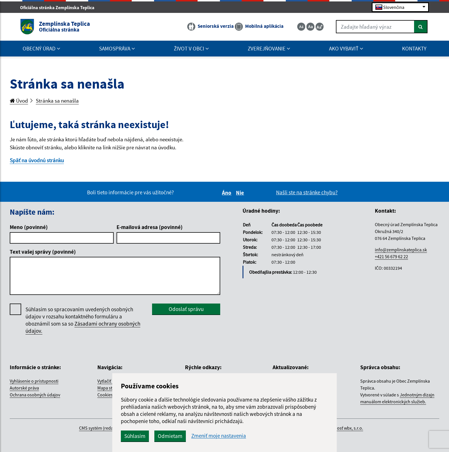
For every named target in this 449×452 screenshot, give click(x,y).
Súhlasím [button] (134, 436)
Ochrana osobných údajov (35, 395)
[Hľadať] (421, 26)
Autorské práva (24, 388)
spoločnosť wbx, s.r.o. (342, 428)
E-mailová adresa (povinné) (150, 227)
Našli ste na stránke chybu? (307, 192)
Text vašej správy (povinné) (43, 251)
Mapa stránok (110, 388)
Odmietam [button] (170, 436)
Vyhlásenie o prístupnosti (34, 381)
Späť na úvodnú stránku (37, 160)
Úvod (19, 100)
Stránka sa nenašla (57, 100)
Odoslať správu (186, 309)
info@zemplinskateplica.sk (401, 250)
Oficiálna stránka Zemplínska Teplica (59, 7)
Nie (241, 192)
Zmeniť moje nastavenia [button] (218, 436)
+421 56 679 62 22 (391, 256)
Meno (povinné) (29, 227)
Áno (227, 192)
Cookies (105, 395)
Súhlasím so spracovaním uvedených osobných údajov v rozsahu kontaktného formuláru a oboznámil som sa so (82, 320)
